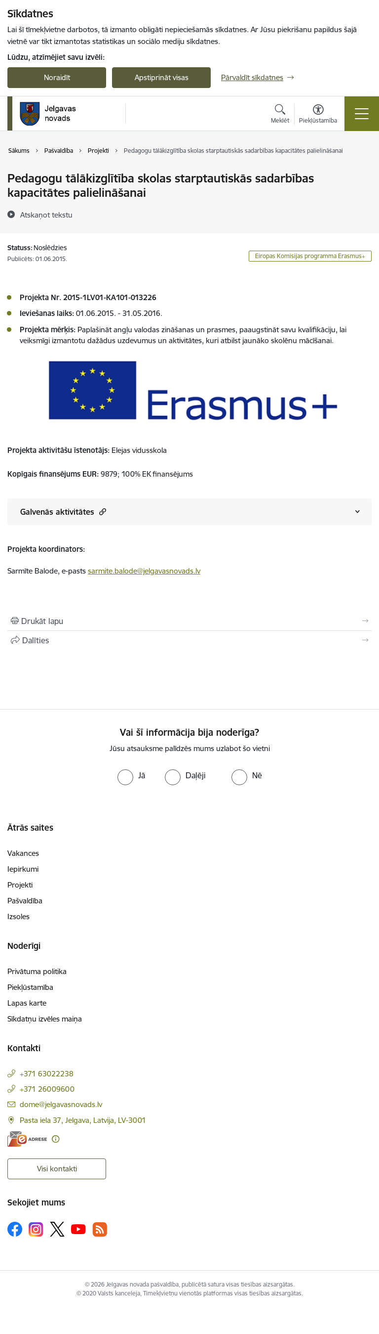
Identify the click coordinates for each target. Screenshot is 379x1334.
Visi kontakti (57, 1168)
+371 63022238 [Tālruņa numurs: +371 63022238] (47, 1073)
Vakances (23, 853)
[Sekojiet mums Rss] (99, 1229)
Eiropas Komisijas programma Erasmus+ (310, 256)
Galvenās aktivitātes (63, 511)
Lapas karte (26, 1003)
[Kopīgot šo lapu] (189, 640)
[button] (101, 511)
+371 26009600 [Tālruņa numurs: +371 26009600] (47, 1089)
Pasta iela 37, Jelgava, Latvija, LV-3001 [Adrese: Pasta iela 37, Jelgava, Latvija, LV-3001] (83, 1120)
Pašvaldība (24, 900)
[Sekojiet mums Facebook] (14, 1229)
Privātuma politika (37, 971)
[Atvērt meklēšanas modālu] (280, 115)
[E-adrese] (27, 1139)
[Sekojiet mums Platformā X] (57, 1229)
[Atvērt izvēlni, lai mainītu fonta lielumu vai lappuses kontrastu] (318, 115)
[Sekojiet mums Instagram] (36, 1229)
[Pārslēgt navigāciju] (361, 113)
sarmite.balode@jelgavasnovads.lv (144, 571)
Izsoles (18, 916)
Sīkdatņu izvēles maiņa (44, 1018)
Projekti (20, 884)
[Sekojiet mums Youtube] (78, 1229)
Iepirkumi (22, 869)
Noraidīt (57, 77)
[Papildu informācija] (55, 1139)
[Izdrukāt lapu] (189, 621)
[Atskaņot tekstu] (46, 215)
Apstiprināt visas (162, 77)
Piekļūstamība (30, 987)
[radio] (131, 775)
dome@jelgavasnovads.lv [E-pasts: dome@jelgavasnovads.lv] (61, 1104)
